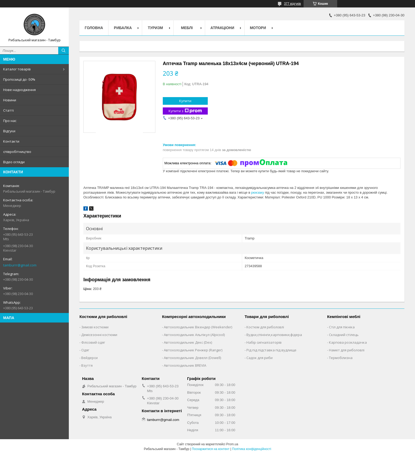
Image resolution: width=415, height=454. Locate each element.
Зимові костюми (95, 327)
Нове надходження (19, 89)
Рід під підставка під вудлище (271, 350)
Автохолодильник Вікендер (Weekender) (198, 327)
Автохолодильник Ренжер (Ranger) (193, 350)
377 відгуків (292, 4)
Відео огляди (14, 162)
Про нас (9, 120)
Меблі (187, 28)
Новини (9, 100)
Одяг (85, 350)
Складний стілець (344, 334)
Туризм (155, 28)
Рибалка (123, 28)
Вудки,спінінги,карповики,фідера (274, 334)
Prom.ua (232, 444)
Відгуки (9, 131)
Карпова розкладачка (348, 342)
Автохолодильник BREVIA (185, 365)
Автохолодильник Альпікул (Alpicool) (194, 334)
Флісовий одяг (93, 342)
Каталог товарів (17, 69)
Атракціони (222, 28)
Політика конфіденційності (251, 449)
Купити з (185, 110)
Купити (185, 100)
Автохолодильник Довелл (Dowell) (192, 357)
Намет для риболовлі (346, 350)
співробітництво (17, 151)
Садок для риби (259, 357)
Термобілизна (341, 357)
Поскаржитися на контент (210, 449)
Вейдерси (89, 357)
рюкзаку (257, 192)
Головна (94, 28)
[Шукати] (63, 51)
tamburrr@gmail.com (20, 265)
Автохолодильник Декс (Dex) (188, 342)
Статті (8, 110)
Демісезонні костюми (99, 334)
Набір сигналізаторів (264, 342)
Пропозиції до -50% (19, 79)
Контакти (11, 141)
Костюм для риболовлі (265, 327)
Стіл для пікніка (342, 327)
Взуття (87, 365)
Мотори (258, 28)
